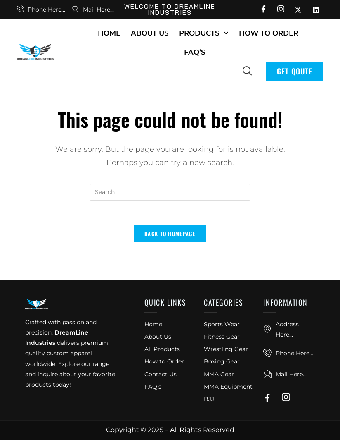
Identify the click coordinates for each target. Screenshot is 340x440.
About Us (150, 33)
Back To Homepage (170, 234)
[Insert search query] (170, 192)
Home (109, 33)
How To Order (268, 33)
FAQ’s (194, 52)
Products (204, 33)
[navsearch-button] (247, 70)
